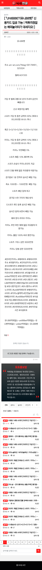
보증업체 (7, 8)
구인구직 (28, 405)
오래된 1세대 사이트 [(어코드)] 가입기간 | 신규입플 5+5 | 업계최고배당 (21, 421)
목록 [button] (35, 360)
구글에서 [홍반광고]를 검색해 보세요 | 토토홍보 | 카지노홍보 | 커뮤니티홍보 (21, 501)
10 (37, 542)
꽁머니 (13, 405)
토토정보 (34, 8)
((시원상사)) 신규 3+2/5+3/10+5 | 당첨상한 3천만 (21, 429)
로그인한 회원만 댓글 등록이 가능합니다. (21, 353)
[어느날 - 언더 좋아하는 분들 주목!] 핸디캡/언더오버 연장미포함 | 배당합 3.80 (21, 485)
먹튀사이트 (20, 8)
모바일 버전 (21, 565)
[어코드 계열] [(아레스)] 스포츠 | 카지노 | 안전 (21, 461)
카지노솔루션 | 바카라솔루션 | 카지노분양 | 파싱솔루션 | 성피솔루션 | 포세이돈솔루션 (21, 453)
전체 (6, 405)
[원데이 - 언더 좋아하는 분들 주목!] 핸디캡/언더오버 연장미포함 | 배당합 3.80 (21, 436)
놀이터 (20, 405)
